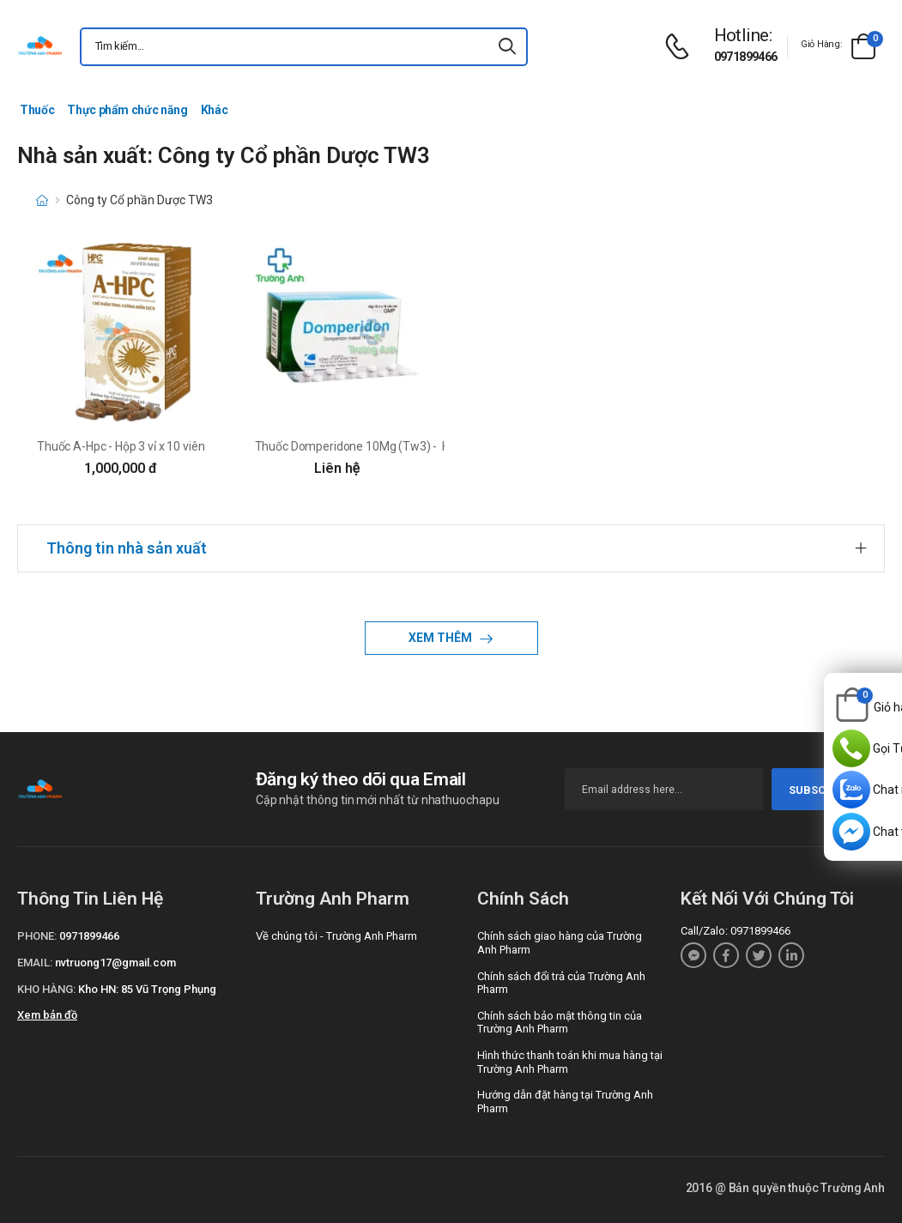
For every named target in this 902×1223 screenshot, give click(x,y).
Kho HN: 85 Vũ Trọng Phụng (147, 989)
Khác (214, 110)
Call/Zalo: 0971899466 (735, 930)
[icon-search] (507, 46)
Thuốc (37, 110)
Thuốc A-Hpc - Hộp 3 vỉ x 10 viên (121, 446)
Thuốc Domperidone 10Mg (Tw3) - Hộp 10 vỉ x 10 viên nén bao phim (434, 446)
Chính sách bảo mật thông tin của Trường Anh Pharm (559, 1022)
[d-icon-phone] (681, 46)
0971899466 (746, 57)
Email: (34, 962)
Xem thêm (442, 638)
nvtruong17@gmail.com (115, 962)
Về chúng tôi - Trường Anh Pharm (336, 935)
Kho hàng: (46, 989)
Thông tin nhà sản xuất (126, 548)
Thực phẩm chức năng (127, 110)
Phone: (37, 935)
